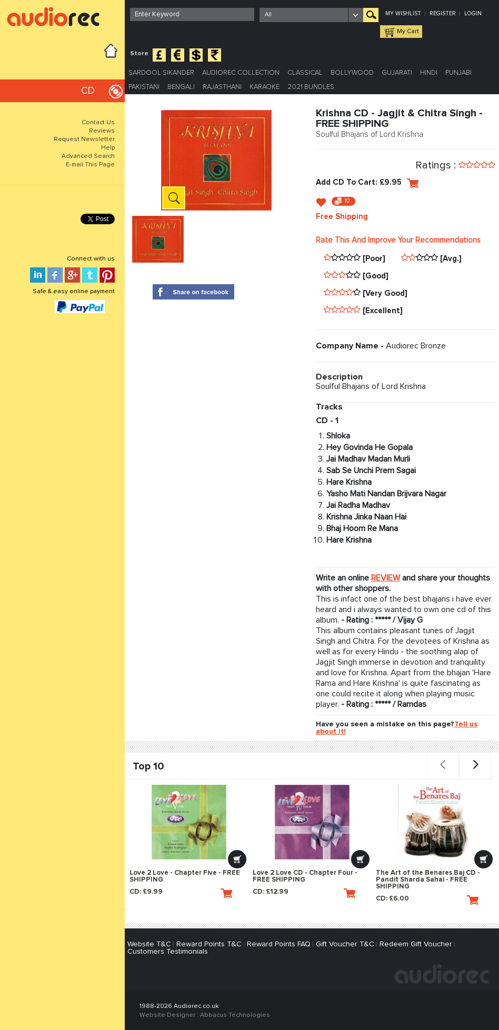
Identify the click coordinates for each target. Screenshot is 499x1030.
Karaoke (264, 87)
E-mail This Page (90, 165)
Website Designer (167, 1015)
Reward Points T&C (209, 944)
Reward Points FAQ (279, 944)
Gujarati (397, 72)
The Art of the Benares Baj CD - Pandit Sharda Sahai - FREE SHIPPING (428, 879)
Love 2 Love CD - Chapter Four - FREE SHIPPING (305, 876)
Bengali (181, 87)
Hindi (428, 72)
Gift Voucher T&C (345, 944)
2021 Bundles (310, 87)
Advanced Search (88, 156)
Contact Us (98, 122)
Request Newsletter (84, 139)
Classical (305, 72)
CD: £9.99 (180, 893)
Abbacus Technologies (235, 1015)
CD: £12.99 (304, 893)
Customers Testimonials (167, 951)
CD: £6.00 (427, 900)
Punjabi (458, 72)
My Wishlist (403, 13)
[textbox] (192, 14)
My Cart (408, 31)
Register (443, 13)
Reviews (102, 131)
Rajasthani (222, 87)
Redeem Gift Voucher (416, 944)
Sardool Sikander (161, 72)
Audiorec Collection (241, 72)
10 (347, 201)
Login (473, 13)
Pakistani (143, 87)
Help (108, 148)
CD (88, 91)
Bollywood (352, 72)
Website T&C (149, 944)
